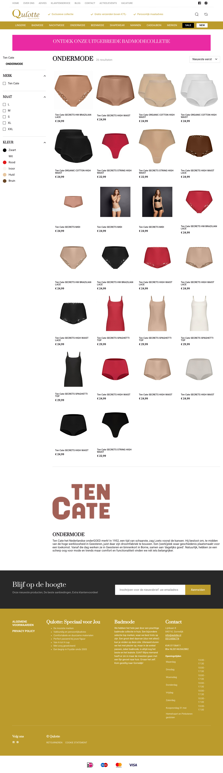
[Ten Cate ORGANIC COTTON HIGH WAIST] (157, 97)
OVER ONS (28, 3)
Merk (24, 76)
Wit (11, 156)
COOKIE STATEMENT (76, 742)
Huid (11, 174)
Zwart (12, 150)
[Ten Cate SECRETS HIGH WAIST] (115, 97)
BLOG (78, 3)
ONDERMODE (77, 25)
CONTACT (90, 3)
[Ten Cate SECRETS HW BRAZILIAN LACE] (73, 97)
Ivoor (12, 168)
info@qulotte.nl (173, 635)
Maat (24, 97)
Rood (12, 162)
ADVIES (43, 3)
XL (9, 123)
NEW (202, 25)
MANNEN (135, 25)
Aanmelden (198, 589)
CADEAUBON (154, 25)
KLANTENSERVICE (60, 3)
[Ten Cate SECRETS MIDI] (73, 209)
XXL (10, 129)
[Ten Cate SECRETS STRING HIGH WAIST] (115, 153)
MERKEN (172, 25)
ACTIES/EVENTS (108, 3)
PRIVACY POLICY (23, 631)
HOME (15, 3)
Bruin (12, 180)
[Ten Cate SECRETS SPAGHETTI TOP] (115, 320)
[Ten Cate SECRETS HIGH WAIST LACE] (199, 153)
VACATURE (127, 3)
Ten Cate (13, 83)
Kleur (24, 142)
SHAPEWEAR (117, 25)
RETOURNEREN (54, 742)
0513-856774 (172, 638)
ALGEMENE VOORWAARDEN (23, 623)
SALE (188, 25)
